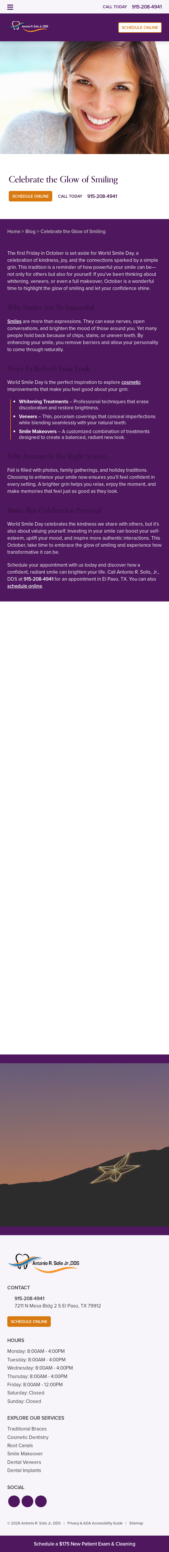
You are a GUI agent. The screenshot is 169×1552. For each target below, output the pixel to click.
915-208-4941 (38, 579)
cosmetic (131, 382)
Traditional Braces (27, 1429)
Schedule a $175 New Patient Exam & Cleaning (84, 1544)
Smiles (14, 321)
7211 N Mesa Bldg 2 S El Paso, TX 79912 (58, 1306)
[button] (14, 1501)
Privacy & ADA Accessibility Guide (95, 1523)
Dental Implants (24, 1470)
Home (13, 231)
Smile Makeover (25, 1453)
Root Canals (20, 1445)
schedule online (24, 586)
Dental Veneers (24, 1462)
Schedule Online (140, 28)
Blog (30, 231)
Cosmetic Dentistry (27, 1437)
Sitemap (136, 1523)
